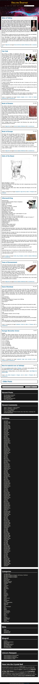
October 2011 (6, 507)
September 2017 (7, 452)
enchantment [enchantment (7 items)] (12, 669)
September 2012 (7, 497)
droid (5, 591)
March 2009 (6, 532)
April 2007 (6, 556)
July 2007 (6, 553)
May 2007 (6, 555)
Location (5, 601)
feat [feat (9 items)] (18, 669)
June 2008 (6, 541)
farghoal (18, 97)
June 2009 (6, 529)
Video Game (6, 621)
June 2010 (6, 516)
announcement (7, 579)
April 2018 (6, 446)
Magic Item (8, 44)
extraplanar (21, 255)
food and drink (17, 44)
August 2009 (6, 526)
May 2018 (6, 445)
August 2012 (6, 498)
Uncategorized (7, 618)
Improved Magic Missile (9, 396)
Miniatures (6, 604)
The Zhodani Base (7, 647)
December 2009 (7, 522)
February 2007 (7, 558)
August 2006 (6, 564)
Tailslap (19, 368)
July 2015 (6, 470)
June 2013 (6, 489)
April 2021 (6, 431)
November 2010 (7, 512)
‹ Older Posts (7, 381)
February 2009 (7, 533)
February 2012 (7, 502)
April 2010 (6, 518)
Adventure (6, 578)
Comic (5, 584)
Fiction (5, 597)
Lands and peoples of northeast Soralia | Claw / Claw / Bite (16, 411)
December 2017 (7, 449)
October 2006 (6, 562)
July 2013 (6, 488)
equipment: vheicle (20, 324)
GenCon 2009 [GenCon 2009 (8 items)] (28, 669)
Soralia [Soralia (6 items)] (6, 674)
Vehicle (5, 620)
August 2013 (6, 487)
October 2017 (6, 451)
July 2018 (6, 444)
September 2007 (7, 551)
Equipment (6, 595)
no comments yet (11, 98)
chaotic (15, 255)
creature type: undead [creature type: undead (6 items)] (32, 668)
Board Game (6, 580)
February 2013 (7, 492)
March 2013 (6, 491)
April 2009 (6, 531)
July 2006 (6, 565)
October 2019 (6, 434)
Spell (5, 613)
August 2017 (6, 453)
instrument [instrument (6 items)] (15, 671)
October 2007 (6, 550)
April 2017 (6, 457)
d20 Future (6, 587)
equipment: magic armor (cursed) (24, 359)
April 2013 (6, 490)
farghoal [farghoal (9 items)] (15, 669)
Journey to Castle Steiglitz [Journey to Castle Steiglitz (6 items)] (21, 671)
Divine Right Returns (8, 399)
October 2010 (6, 513)
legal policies (6, 600)
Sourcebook (6, 612)
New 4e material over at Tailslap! (13, 365)
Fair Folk (5, 51)
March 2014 (6, 479)
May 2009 (6, 530)
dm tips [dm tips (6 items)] (6, 669)
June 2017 (6, 455)
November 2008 (7, 536)
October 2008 (6, 537)
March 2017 (6, 458)
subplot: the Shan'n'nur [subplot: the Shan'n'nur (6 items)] (29, 674)
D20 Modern (6, 588)
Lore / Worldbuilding (8, 602)
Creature (7, 255)
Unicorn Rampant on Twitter (9, 658)
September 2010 (7, 514)
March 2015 (6, 473)
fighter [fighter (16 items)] (20, 669)
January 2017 (6, 459)
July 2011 (6, 510)
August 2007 (6, 552)
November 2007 (7, 548)
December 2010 (7, 511)
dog (18, 255)
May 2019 (6, 436)
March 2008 (6, 544)
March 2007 (6, 557)
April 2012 (6, 500)
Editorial (5, 592)
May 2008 (6, 542)
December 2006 (7, 560)
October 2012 (6, 496)
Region (5, 608)
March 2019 (6, 437)
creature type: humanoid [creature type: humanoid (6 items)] (25, 668)
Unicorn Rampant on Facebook (10, 656)
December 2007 (7, 547)
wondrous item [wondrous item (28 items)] (30, 675)
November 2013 (7, 483)
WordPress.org (7, 632)
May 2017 (6, 456)
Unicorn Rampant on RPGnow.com (11, 657)
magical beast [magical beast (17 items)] (5, 673)
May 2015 (6, 471)
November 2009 (7, 523)
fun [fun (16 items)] (25, 669)
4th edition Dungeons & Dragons (10, 576)
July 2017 (6, 454)
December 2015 (7, 466)
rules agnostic (7, 610)
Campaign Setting (7, 582)
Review (5, 609)
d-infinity (6, 640)
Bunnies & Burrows (8, 581)
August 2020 (6, 432)
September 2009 (7, 525)
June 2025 (6, 424)
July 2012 (6, 499)
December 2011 (7, 504)
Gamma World (7, 598)
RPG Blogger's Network (9, 644)
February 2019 (7, 438)
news (5, 605)
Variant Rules (6, 619)
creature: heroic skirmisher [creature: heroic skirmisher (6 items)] (9, 668)
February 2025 (7, 425)
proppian (22, 97)
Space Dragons (16, 407)
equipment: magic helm (20, 191)
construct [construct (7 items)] (3, 668)
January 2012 (6, 503)
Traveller (5, 617)
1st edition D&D (7, 574)
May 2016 (6, 461)
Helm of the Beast (8, 156)
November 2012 (7, 495)
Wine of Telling (7, 18)
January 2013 (6, 493)
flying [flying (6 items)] (23, 669)
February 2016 (7, 464)
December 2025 (7, 422)
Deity (5, 589)
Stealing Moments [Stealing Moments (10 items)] (22, 674)
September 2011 (7, 508)
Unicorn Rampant (19, 2)
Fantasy (5, 596)
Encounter (6, 593)
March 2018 (6, 447)
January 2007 (6, 559)
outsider (25, 255)
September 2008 (7, 538)
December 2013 (7, 482)
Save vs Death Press (8, 645)
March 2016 (6, 462)
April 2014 (6, 478)
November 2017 (7, 450)
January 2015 (6, 475)
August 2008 (6, 539)
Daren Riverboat (7, 287)
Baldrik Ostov (10, 369)
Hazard (5, 599)
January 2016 (6, 465)
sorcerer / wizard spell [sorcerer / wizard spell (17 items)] (12, 674)
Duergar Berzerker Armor (10, 331)
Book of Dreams (7, 103)
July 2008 (6, 540)
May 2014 (6, 477)
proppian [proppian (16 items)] (22, 673)
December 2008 (7, 535)
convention (6, 585)
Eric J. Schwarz (26, 683)
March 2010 (6, 519)
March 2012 (6, 501)
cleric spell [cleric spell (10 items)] (32, 667)
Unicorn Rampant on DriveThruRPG (11, 655)
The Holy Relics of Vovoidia (9, 395)
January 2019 (6, 439)
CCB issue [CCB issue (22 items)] (22, 667)
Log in (5, 629)
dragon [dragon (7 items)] (8, 669)
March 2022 (6, 429)
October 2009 (6, 524)
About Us (15, 408)
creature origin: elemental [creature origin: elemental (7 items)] (17, 668)
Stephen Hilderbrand (25, 44)
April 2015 (6, 472)
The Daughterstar (7, 397)
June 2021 (6, 430)
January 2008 (6, 546)
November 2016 (7, 460)
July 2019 (6, 435)
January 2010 (6, 521)
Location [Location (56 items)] (31, 671)
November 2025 (7, 423)
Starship (5, 614)
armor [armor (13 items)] (7, 667)
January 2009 (6, 534)
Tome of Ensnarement (9, 262)
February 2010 (7, 520)
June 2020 (6, 433)
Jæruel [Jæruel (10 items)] (26, 671)
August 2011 (6, 509)
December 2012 (7, 494)
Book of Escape (7, 131)
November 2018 (7, 440)
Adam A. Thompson (30, 191)
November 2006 (7, 561)
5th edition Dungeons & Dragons (10, 577)
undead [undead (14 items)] (19, 675)
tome (15, 126)
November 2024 (7, 426)
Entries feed (6, 630)
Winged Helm (11, 410)
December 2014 (7, 476)
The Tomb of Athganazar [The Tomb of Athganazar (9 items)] (12, 675)
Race (5, 607)
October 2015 (6, 467)
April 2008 (6, 543)
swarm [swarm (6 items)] (34, 674)
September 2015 (7, 468)
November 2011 (7, 505)
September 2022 (7, 428)
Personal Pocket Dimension (9, 398)
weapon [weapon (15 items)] (23, 675)
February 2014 (7, 480)
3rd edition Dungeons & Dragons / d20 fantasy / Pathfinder (16, 575)
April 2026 (6, 420)
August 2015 (6, 469)
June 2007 (6, 554)
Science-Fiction (7, 611)
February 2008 (7, 545)
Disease (5, 590)
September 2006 (7, 563)
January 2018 (6, 448)
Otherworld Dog (7, 198)
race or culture (28, 97)
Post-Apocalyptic (7, 606)
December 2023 (7, 427)
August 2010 (6, 515)
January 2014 (6, 481)
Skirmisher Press (7, 646)
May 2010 (6, 517)
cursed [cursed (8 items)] (3, 669)
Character (6, 583)
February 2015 (7, 474)
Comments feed (7, 631)
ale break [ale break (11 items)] (4, 667)
